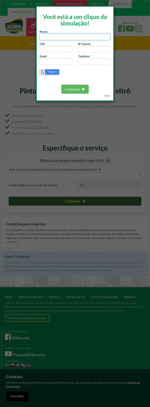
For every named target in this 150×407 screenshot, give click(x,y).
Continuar (75, 89)
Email (43, 56)
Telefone (83, 56)
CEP (43, 44)
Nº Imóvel (84, 44)
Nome (43, 31)
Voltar (107, 95)
